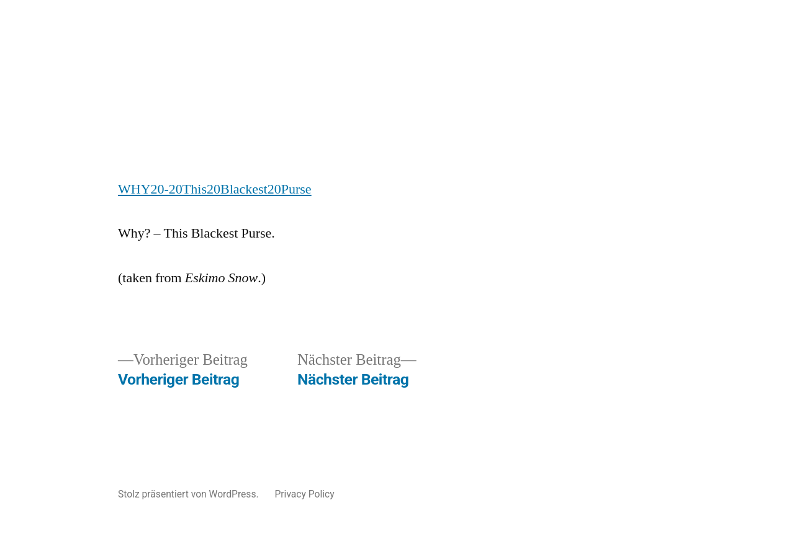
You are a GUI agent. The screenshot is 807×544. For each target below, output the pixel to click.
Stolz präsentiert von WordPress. (189, 494)
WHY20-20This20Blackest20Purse (215, 189)
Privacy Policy (304, 494)
